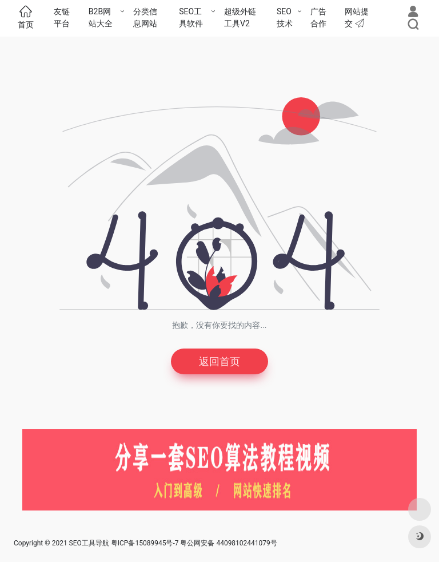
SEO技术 (285, 17)
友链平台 (62, 17)
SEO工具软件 (191, 17)
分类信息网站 (145, 17)
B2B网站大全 (101, 17)
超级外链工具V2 (240, 17)
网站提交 (357, 17)
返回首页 (219, 361)
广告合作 (318, 17)
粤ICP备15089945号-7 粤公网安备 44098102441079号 (194, 543)
